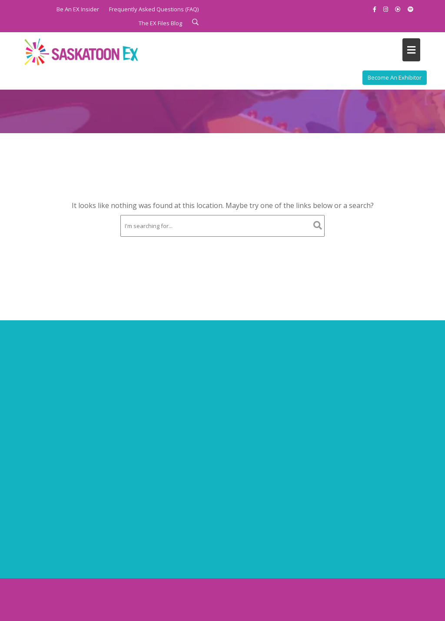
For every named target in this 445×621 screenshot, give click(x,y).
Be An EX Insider (77, 9)
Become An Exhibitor (395, 77)
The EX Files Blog (160, 23)
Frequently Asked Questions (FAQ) (154, 9)
